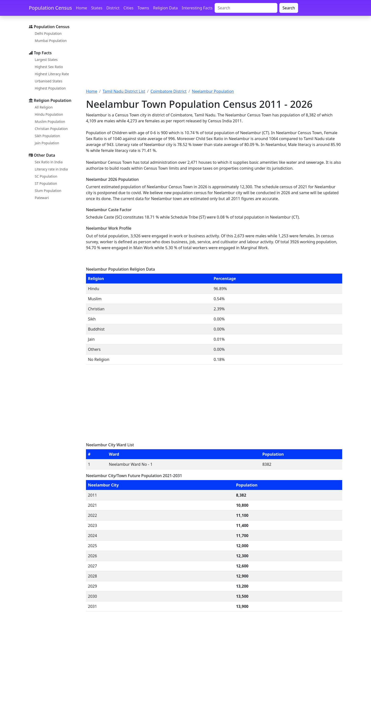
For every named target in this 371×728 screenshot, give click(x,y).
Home (81, 8)
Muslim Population (50, 121)
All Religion (44, 107)
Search (289, 8)
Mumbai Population (51, 40)
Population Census (50, 7)
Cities (128, 8)
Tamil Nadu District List (123, 91)
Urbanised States (48, 81)
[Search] (246, 8)
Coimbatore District (168, 91)
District (112, 8)
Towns (143, 8)
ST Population (46, 183)
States (96, 8)
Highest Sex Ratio (49, 66)
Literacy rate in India (51, 169)
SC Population (46, 176)
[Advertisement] (214, 55)
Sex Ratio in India (49, 162)
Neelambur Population (213, 91)
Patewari (42, 197)
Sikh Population (47, 135)
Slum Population (48, 190)
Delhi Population (48, 33)
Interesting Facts (197, 8)
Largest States (46, 59)
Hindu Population (49, 114)
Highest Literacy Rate (52, 74)
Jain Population (47, 143)
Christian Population (51, 128)
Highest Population (50, 88)
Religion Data (165, 8)
